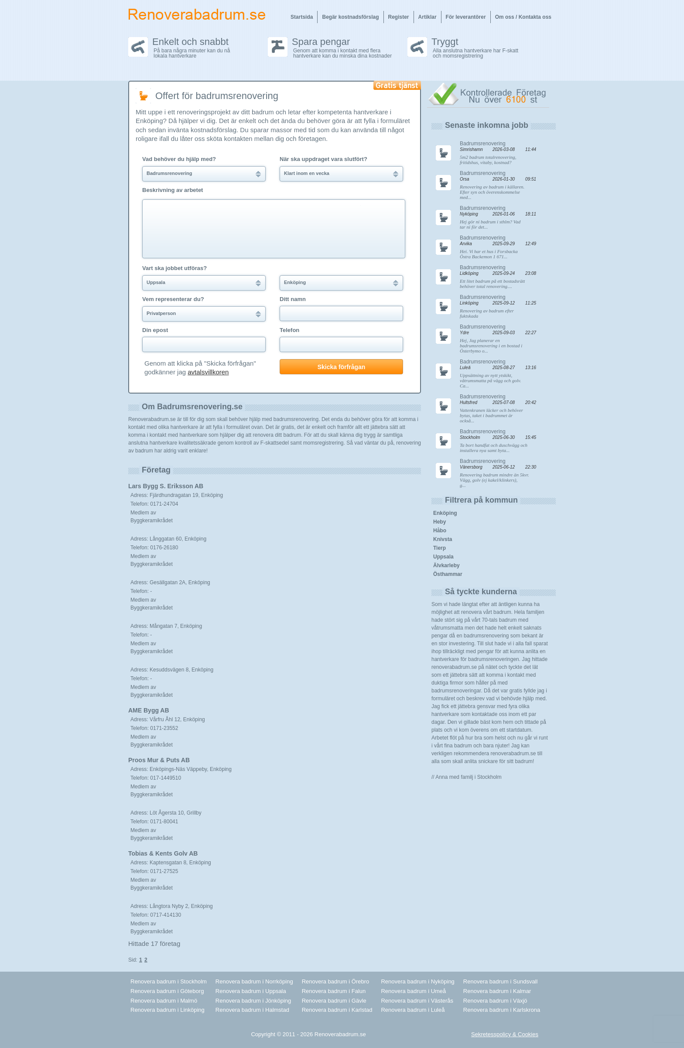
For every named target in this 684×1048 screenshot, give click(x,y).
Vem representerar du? (173, 299)
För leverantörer (466, 17)
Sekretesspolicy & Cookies (504, 1034)
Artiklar (427, 17)
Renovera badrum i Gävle (334, 1000)
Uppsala (443, 557)
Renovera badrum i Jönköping (253, 1000)
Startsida (302, 17)
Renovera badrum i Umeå (413, 991)
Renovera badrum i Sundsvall (500, 981)
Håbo (439, 530)
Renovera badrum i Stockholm (168, 981)
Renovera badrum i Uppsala (250, 991)
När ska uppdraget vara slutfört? (323, 159)
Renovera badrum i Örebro (335, 981)
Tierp (439, 548)
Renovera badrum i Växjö (495, 1000)
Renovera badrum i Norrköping (254, 981)
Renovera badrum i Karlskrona (501, 1010)
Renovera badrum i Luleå (413, 1010)
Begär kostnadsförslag (350, 17)
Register (398, 17)
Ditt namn (293, 299)
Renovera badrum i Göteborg (167, 991)
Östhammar (447, 574)
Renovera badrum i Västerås (417, 1000)
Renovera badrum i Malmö (163, 1000)
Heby (439, 522)
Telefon (289, 330)
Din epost (155, 330)
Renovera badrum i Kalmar (497, 991)
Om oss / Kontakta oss (523, 17)
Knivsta (442, 539)
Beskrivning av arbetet (172, 190)
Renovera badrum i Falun (334, 991)
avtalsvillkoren (208, 372)
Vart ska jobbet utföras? (174, 268)
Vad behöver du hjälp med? (179, 159)
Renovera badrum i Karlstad (337, 1010)
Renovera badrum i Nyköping (417, 981)
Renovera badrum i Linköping (167, 1010)
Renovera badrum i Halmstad (252, 1010)
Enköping (445, 513)
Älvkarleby (446, 565)
